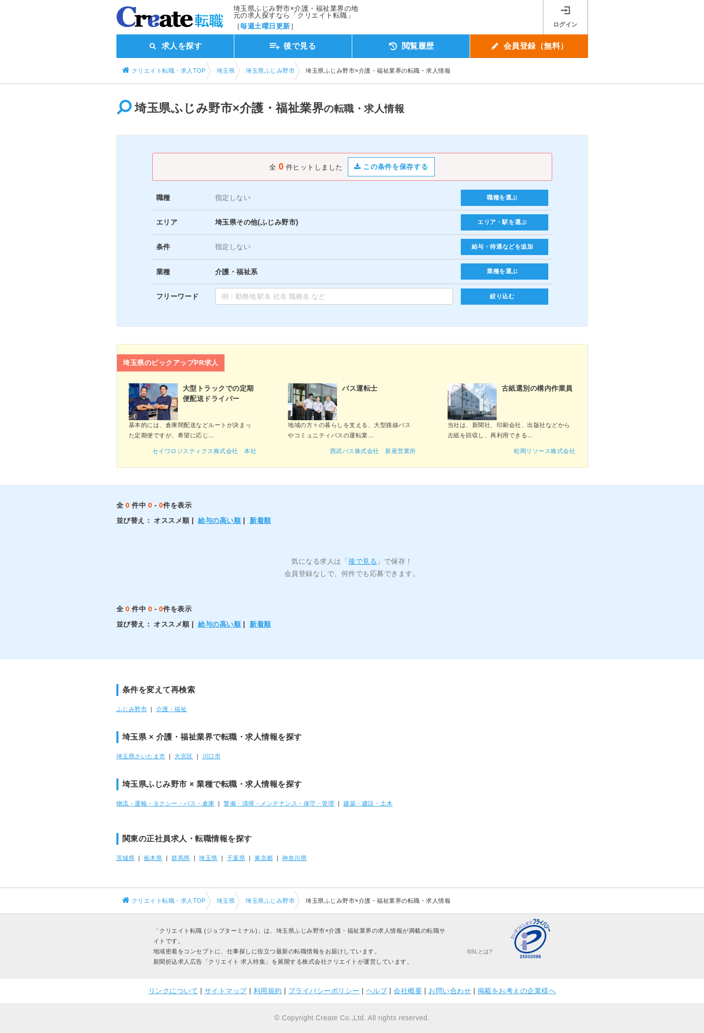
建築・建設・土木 (368, 803)
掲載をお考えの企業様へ (517, 991)
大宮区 (183, 756)
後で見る (362, 561)
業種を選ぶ (502, 271)
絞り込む (502, 296)
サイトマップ (225, 991)
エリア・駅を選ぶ (502, 222)
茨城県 (125, 858)
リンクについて (173, 991)
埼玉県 (208, 858)
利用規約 (267, 991)
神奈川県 (294, 858)
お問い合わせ (449, 991)
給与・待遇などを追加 (503, 246)
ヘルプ (377, 991)
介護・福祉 (171, 709)
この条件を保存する (391, 167)
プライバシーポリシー (324, 991)
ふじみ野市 (131, 709)
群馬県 (180, 858)
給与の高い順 (219, 520)
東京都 (263, 858)
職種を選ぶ (502, 197)
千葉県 (236, 858)
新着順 (260, 520)
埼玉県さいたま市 (141, 756)
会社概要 (408, 991)
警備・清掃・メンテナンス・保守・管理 (279, 803)
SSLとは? (480, 951)
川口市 (211, 756)
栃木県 (153, 858)
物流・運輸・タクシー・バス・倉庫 (165, 803)
